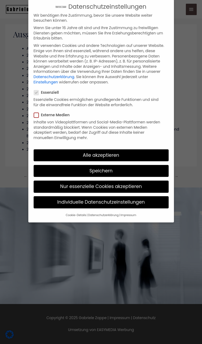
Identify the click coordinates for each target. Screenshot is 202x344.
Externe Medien (53, 107)
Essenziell (48, 85)
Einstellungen (46, 75)
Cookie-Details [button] (76, 208)
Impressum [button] (128, 208)
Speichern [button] (101, 163)
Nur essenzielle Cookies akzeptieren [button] (101, 179)
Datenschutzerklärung (54, 69)
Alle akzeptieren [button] (101, 148)
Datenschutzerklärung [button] (103, 208)
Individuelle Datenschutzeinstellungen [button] (101, 195)
